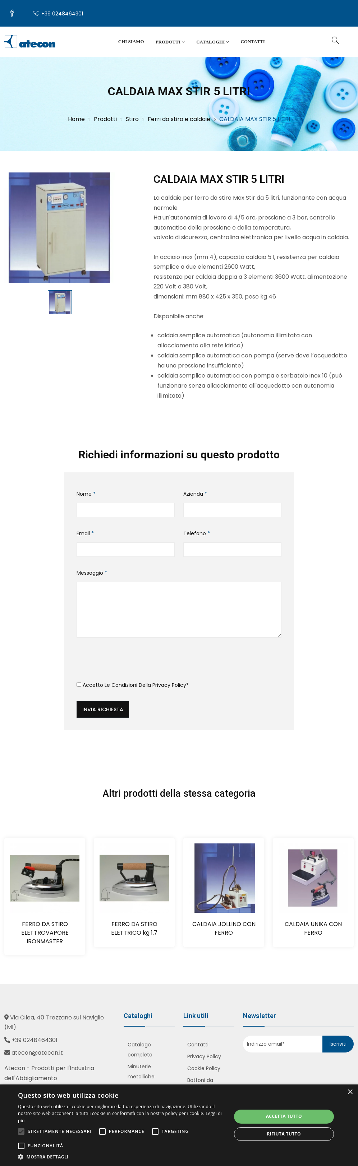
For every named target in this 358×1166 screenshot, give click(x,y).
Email (85, 533)
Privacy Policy (169, 685)
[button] (121, 1157)
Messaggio (92, 573)
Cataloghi (212, 42)
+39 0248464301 (58, 13)
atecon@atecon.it (37, 1053)
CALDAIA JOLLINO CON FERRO (224, 928)
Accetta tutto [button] (284, 1116)
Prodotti (170, 42)
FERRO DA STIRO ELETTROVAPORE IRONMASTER (45, 932)
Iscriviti (338, 1043)
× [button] (350, 1092)
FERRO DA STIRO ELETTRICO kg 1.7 (134, 928)
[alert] (179, 1125)
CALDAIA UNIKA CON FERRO (313, 928)
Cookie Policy (203, 1068)
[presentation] (131, 662)
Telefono (196, 533)
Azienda (195, 494)
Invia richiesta (102, 709)
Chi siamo (131, 41)
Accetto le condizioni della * (133, 685)
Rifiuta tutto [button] (284, 1134)
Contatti (252, 41)
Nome (86, 494)
